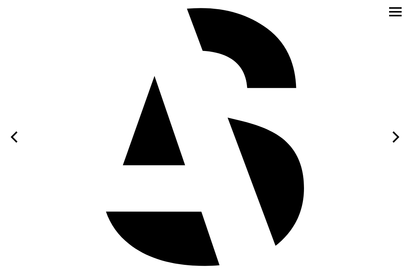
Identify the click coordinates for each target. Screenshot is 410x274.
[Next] (394, 137)
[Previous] (15, 137)
